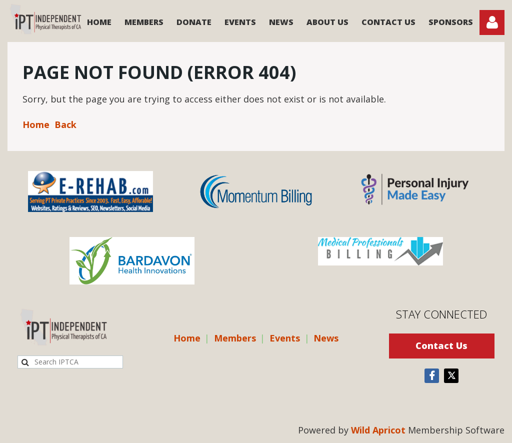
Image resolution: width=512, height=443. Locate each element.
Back (65, 124)
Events (285, 338)
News (326, 338)
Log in (492, 22)
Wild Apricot (378, 430)
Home (36, 124)
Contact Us (442, 346)
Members (235, 338)
